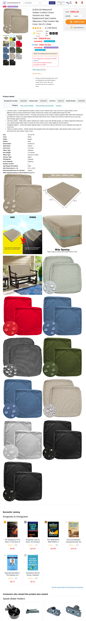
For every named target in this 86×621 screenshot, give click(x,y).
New (44, 39)
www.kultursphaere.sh (13, 3)
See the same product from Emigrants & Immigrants (67, 587)
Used (46, 47)
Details (36, 60)
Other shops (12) (39, 69)
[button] (82, 2)
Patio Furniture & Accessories (45, 105)
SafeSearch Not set (61, 2)
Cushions (58, 105)
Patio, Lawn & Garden (27, 105)
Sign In (67, 3)
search (52, 3)
